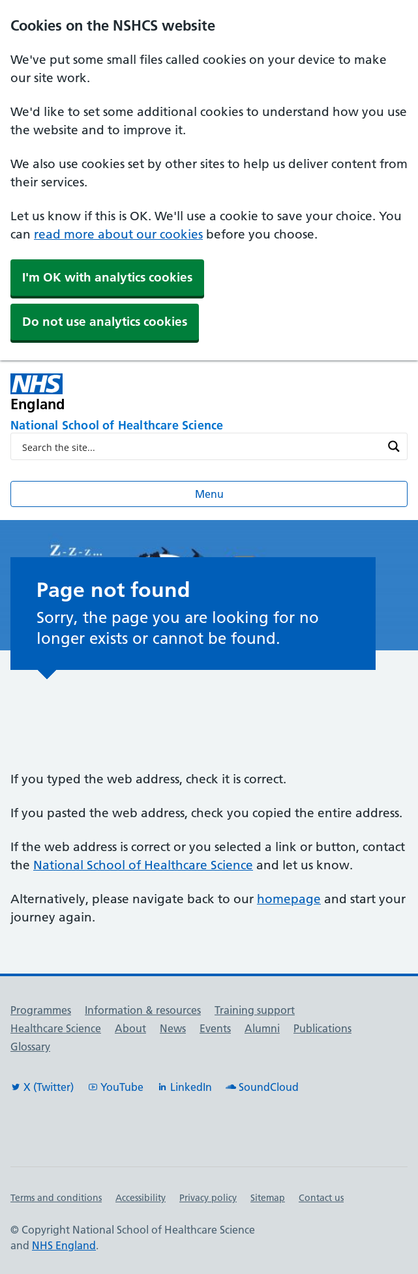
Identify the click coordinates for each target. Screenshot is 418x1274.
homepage (289, 898)
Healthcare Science (55, 1028)
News (173, 1028)
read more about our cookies (118, 234)
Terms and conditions (56, 1198)
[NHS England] (129, 392)
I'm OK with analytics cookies (107, 277)
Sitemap (267, 1198)
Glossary (30, 1046)
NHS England (64, 1245)
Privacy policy (208, 1198)
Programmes (40, 1010)
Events (215, 1028)
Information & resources (143, 1010)
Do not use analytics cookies (104, 321)
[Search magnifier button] (394, 446)
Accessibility (140, 1198)
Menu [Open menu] (209, 493)
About (130, 1028)
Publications (322, 1028)
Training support (255, 1010)
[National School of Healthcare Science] (209, 426)
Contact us (321, 1198)
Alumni (262, 1028)
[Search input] (200, 446)
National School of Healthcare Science (143, 865)
